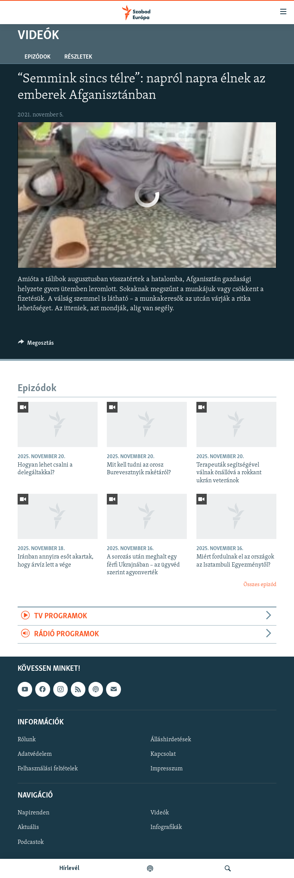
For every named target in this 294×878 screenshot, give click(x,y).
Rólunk (27, 740)
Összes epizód (259, 585)
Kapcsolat (163, 754)
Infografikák (166, 828)
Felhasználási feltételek (48, 769)
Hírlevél (69, 868)
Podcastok (31, 842)
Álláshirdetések (170, 740)
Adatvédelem (35, 754)
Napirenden (33, 813)
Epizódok (37, 57)
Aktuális (28, 828)
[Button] (36, 344)
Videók (159, 813)
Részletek (78, 57)
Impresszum (166, 769)
